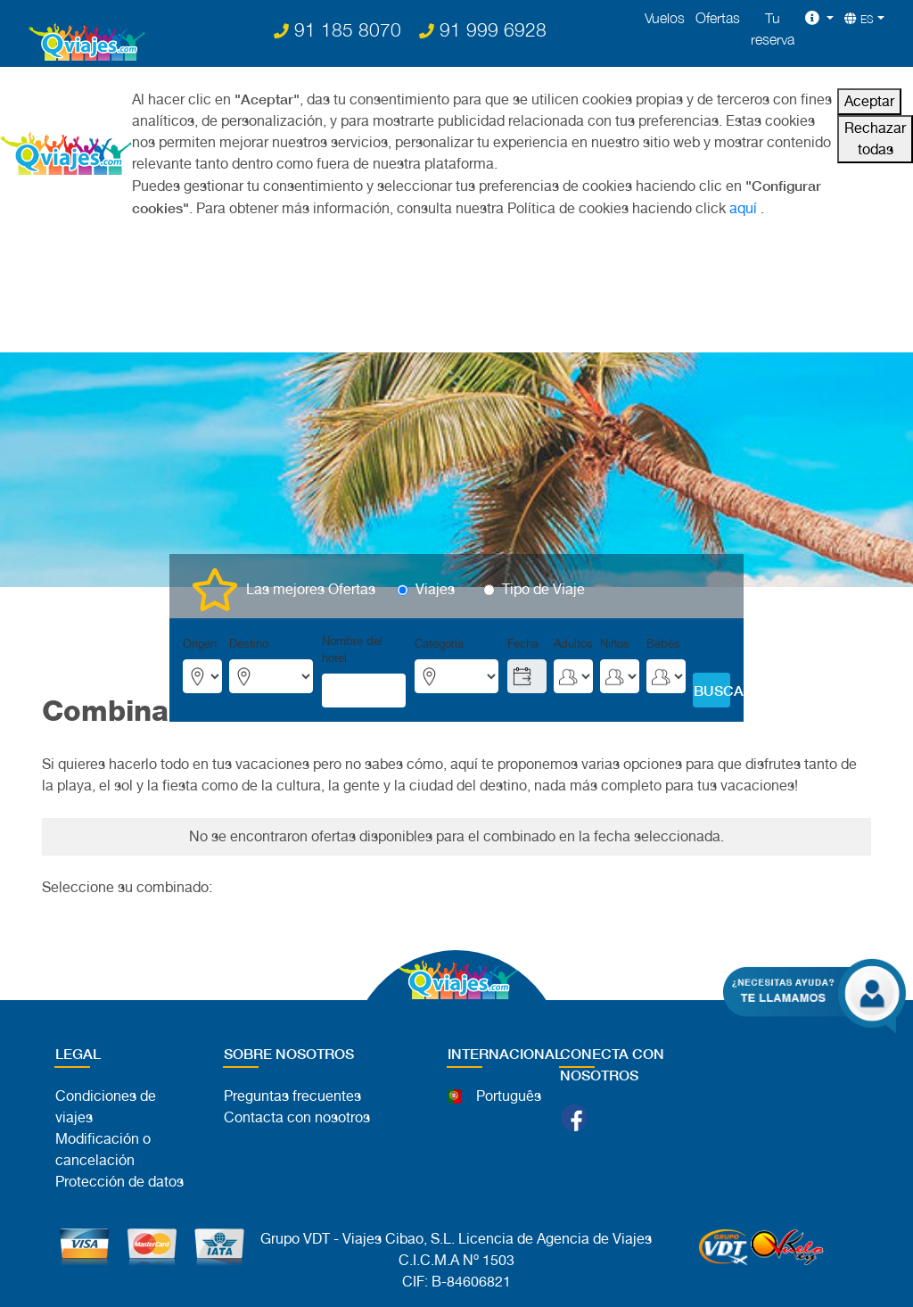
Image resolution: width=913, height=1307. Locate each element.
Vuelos (665, 18)
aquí (743, 208)
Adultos (573, 643)
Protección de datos (119, 1181)
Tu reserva (772, 28)
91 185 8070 (337, 29)
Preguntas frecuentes (292, 1096)
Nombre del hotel (352, 649)
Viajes (435, 589)
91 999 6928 (483, 29)
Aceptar (869, 101)
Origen (200, 643)
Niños (614, 643)
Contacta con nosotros (297, 1117)
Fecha (523, 643)
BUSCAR (712, 690)
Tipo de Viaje (543, 589)
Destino (248, 643)
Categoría (439, 643)
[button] (819, 18)
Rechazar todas (875, 139)
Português (508, 1096)
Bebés (663, 643)
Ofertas (717, 18)
